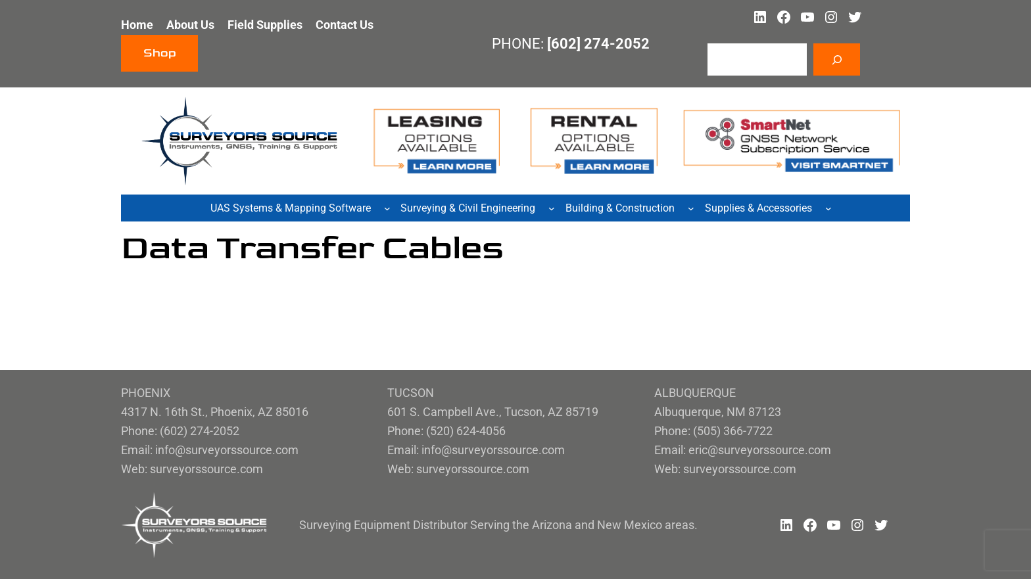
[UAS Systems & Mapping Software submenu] (387, 208)
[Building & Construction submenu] (691, 208)
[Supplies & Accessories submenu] (828, 208)
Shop (159, 53)
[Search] (836, 59)
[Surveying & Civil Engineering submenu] (551, 208)
